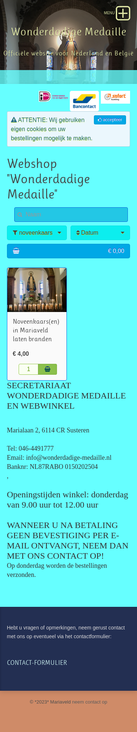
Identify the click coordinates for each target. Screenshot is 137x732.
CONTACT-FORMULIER (37, 663)
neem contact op (89, 702)
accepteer (110, 119)
